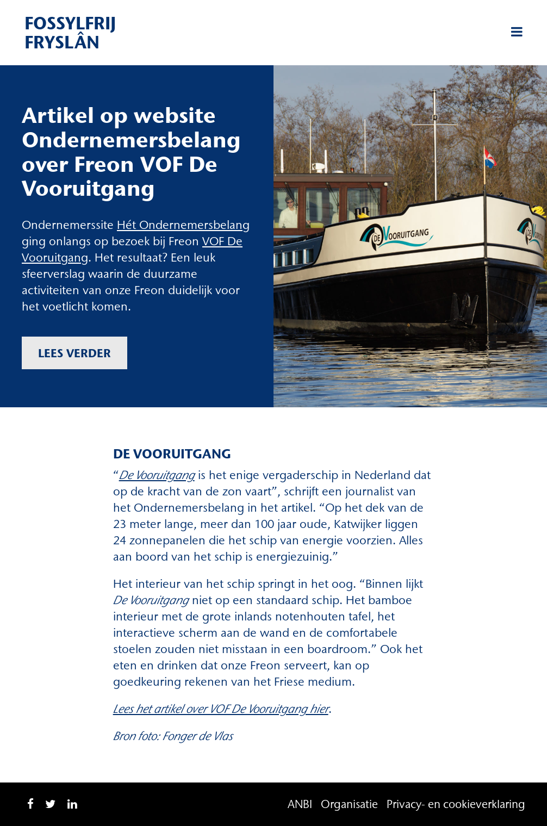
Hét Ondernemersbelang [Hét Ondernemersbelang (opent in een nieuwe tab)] (183, 225)
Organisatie (349, 804)
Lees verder (74, 353)
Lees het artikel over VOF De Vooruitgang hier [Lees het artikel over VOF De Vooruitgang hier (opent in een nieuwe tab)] (220, 708)
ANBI (300, 804)
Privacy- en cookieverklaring (456, 804)
